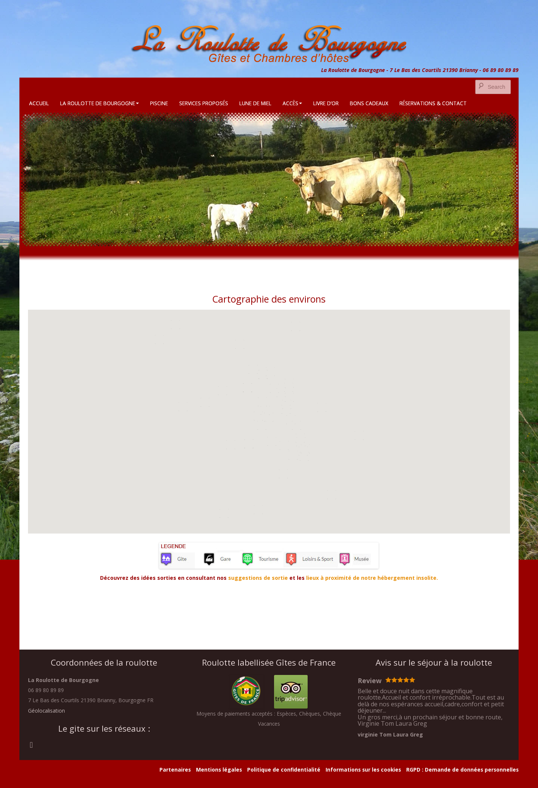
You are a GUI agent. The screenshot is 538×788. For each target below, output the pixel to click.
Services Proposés (203, 103)
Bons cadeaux (369, 103)
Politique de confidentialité (283, 769)
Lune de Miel (255, 103)
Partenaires (175, 769)
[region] (269, 179)
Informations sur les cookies (363, 769)
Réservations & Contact (433, 103)
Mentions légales (219, 769)
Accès (292, 103)
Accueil (39, 103)
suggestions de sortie (258, 577)
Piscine (159, 103)
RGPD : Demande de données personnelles (462, 769)
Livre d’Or (326, 103)
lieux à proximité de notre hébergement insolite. (371, 577)
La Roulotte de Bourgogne (99, 103)
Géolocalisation (46, 710)
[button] (268, 417)
